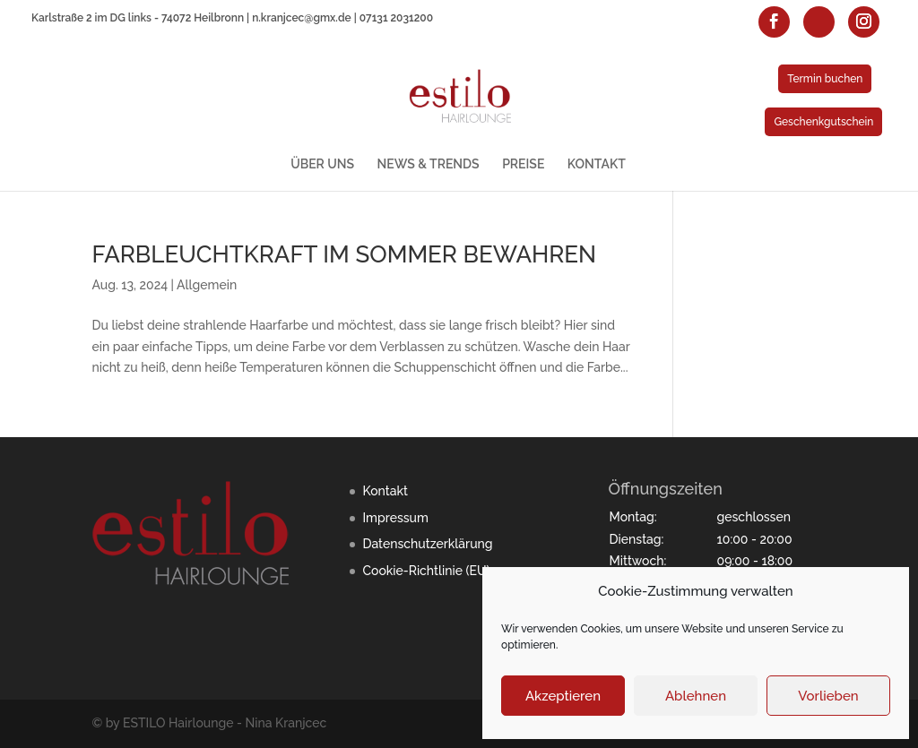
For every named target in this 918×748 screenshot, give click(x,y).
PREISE (523, 164)
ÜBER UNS (322, 164)
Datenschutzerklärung (427, 544)
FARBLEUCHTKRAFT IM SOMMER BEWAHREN (343, 254)
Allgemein (207, 285)
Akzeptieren (563, 696)
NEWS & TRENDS (428, 164)
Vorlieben (828, 696)
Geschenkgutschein (823, 122)
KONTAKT (596, 164)
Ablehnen (695, 696)
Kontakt (384, 491)
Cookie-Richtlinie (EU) (425, 570)
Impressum (395, 518)
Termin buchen (824, 79)
